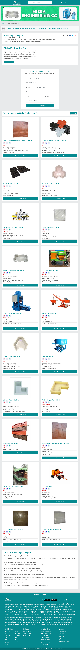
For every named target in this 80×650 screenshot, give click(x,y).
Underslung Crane (15, 614)
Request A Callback (40, 594)
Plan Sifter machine (20, 617)
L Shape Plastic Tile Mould (11, 400)
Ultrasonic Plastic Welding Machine (51, 617)
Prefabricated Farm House (20, 607)
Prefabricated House (56, 609)
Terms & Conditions (28, 633)
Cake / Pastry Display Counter (17, 615)
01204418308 (62, 631)
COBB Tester (45, 614)
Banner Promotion (46, 637)
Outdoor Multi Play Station (42, 602)
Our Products (18, 28)
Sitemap (7, 633)
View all (74, 113)
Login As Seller (45, 644)
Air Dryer (61, 619)
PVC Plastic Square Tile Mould (13, 529)
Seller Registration (46, 631)
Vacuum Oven (17, 611)
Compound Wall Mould (10, 443)
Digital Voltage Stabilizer (57, 612)
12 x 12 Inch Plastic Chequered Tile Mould (56, 443)
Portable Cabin (31, 602)
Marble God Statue (52, 615)
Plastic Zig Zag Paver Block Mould (14, 270)
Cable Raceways (38, 617)
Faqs (6, 644)
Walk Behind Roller (54, 602)
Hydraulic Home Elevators (16, 606)
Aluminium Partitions (28, 604)
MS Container (68, 607)
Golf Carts (36, 624)
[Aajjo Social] (64, 599)
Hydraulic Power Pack (52, 611)
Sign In (63, 2)
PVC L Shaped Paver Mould (51, 400)
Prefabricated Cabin (10, 609)
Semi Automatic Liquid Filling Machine (49, 619)
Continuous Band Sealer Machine (13, 619)
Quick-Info (7, 640)
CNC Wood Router (63, 611)
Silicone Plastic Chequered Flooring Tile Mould (18, 140)
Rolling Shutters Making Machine (17, 620)
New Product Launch (46, 640)
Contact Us (65, 28)
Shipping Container (66, 609)
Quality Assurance (55, 28)
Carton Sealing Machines (63, 604)
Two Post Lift (38, 620)
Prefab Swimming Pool (19, 622)
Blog (6, 639)
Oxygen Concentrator (67, 624)
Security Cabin (68, 606)
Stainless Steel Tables (39, 604)
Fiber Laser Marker (30, 615)
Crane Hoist (30, 614)
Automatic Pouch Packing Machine (30, 619)
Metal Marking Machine (41, 615)
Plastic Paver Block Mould (11, 356)
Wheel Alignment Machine (48, 620)
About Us (26, 28)
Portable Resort (40, 607)
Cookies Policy (27, 631)
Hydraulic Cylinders (42, 611)
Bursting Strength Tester (55, 614)
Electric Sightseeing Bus (27, 624)
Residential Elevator (28, 606)
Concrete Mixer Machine (50, 270)
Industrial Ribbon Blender (16, 604)
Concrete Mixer (47, 486)
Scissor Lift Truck (47, 606)
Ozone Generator (9, 625)
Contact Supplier (20, 155)
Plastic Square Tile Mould (50, 227)
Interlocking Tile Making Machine (13, 227)
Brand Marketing (45, 639)
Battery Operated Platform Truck (53, 624)
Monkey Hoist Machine (49, 313)
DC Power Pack (32, 611)
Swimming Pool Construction (43, 622)
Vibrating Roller (63, 602)
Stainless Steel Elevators (58, 606)
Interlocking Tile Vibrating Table (13, 486)
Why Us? (33, 28)
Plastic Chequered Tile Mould (51, 529)
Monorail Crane (37, 614)
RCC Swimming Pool (56, 622)
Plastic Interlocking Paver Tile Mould (54, 140)
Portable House (9, 607)
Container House (9, 611)
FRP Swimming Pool (31, 622)
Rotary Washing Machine (30, 612)
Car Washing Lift (30, 620)
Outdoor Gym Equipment (14, 624)
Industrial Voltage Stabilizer (43, 612)
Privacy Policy (27, 635)
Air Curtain (65, 615)
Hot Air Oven (25, 611)
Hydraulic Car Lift (38, 606)
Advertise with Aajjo (46, 633)
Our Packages (45, 635)
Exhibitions (8, 642)
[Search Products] (29, 2)
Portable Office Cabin (21, 609)
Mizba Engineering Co (12, 23)
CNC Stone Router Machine (17, 612)
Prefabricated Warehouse (44, 609)
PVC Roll (59, 615)
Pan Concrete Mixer (48, 356)
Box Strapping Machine (50, 604)
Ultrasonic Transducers (66, 617)
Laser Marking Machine (22, 602)
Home (3, 23)
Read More (9, 62)
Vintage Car (42, 624)
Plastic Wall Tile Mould (10, 184)
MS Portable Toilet (31, 607)
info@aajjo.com (63, 636)
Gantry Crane (23, 614)
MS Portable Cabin (49, 607)
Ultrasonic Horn (29, 617)
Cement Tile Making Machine (12, 313)
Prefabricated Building (32, 609)
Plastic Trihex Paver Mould (50, 184)
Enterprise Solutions (46, 642)
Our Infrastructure (43, 28)
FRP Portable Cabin (59, 607)
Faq (77, 23)
